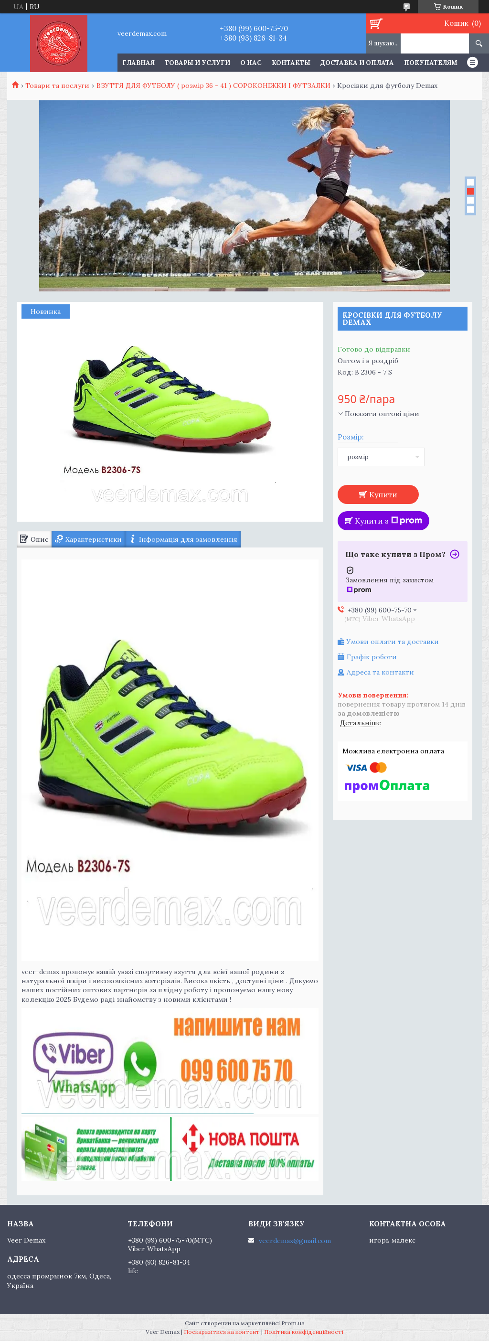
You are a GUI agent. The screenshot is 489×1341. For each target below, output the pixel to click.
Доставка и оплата (357, 63)
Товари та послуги (57, 85)
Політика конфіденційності (303, 1331)
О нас (251, 63)
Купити (383, 494)
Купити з (388, 521)
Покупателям (430, 63)
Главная (138, 63)
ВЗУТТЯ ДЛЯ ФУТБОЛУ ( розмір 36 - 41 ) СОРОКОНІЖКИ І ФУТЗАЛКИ (213, 85)
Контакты (291, 63)
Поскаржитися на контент (222, 1331)
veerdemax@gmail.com (295, 1240)
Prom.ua (293, 1323)
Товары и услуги (197, 63)
